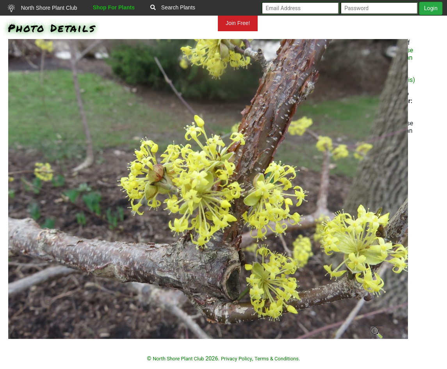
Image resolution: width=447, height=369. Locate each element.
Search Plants (172, 7)
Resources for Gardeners (38, 23)
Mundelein (192, 23)
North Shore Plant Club (42, 8)
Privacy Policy (236, 359)
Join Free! (238, 23)
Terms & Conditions (277, 359)
